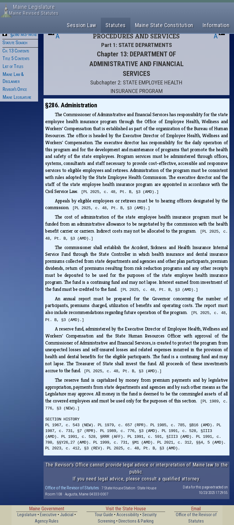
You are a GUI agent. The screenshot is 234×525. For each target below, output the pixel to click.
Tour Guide (104, 514)
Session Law (81, 25)
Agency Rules (46, 521)
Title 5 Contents (15, 58)
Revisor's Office (14, 89)
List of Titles (12, 66)
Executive (48, 514)
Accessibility (127, 514)
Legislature (27, 514)
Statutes (115, 25)
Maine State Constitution (164, 25)
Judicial (66, 514)
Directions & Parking (136, 521)
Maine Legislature (16, 97)
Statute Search (14, 42)
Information (216, 25)
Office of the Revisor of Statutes (72, 488)
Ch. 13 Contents (15, 51)
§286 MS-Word (23, 34)
